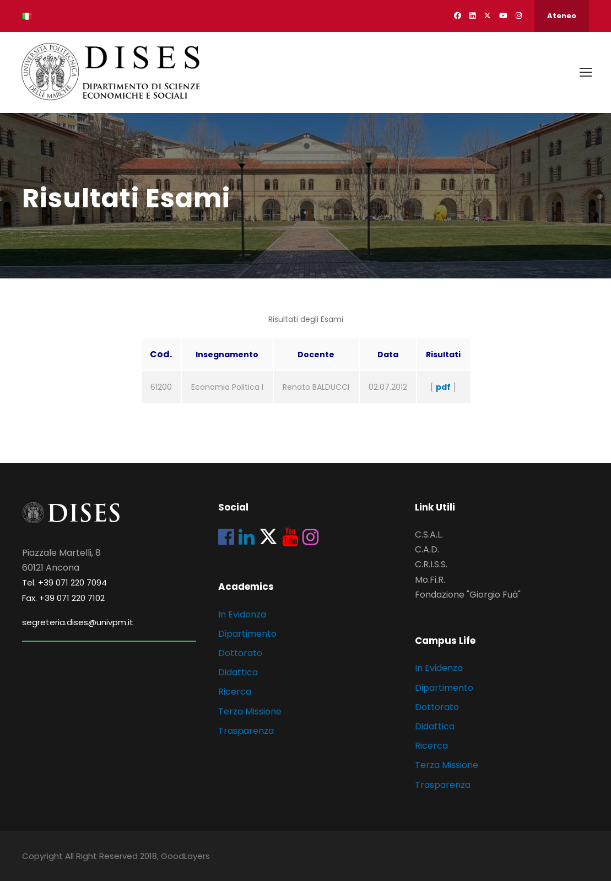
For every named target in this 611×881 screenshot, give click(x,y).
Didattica (238, 672)
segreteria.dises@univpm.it (77, 622)
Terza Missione (250, 711)
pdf (443, 387)
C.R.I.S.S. (431, 564)
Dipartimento (247, 633)
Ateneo (561, 15)
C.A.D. (427, 549)
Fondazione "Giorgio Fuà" (468, 594)
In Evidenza (242, 614)
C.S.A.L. (429, 534)
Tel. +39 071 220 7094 (64, 582)
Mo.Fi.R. (430, 579)
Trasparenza (246, 730)
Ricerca (234, 691)
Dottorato (240, 653)
